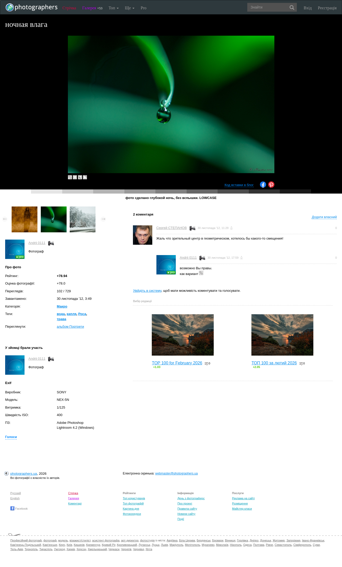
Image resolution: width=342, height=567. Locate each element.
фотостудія (147, 540)
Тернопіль (31, 549)
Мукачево (208, 544)
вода (61, 314)
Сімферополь (302, 544)
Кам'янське (50, 544)
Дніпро (254, 540)
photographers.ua (23, 474)
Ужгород (59, 549)
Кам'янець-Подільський (25, 544)
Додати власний (324, 217)
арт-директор (130, 540)
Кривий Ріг (108, 544)
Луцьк (156, 544)
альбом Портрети (70, 326)
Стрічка (69, 8)
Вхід (308, 8)
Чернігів (126, 549)
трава (61, 319)
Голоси (11, 437)
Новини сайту (186, 513)
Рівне (269, 544)
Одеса (247, 544)
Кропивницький (127, 544)
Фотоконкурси (132, 513)
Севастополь (283, 544)
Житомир (279, 540)
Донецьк (265, 540)
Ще (129, 8)
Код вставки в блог (239, 185)
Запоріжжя (293, 540)
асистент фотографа (106, 540)
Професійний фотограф (26, 540)
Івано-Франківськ (313, 540)
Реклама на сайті (243, 498)
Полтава (258, 544)
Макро (62, 306)
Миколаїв (222, 544)
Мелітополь (192, 544)
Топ (114, 8)
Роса (82, 314)
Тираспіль (45, 549)
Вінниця (230, 540)
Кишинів (79, 544)
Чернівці (138, 549)
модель (63, 540)
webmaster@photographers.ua (176, 473)
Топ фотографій (133, 503)
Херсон (81, 549)
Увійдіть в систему (147, 291)
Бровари (218, 540)
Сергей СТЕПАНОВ (171, 228)
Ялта (149, 549)
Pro (143, 8)
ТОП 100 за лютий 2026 (274, 363)
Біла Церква (187, 540)
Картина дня (131, 508)
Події (180, 518)
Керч (62, 544)
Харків (71, 549)
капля (71, 314)
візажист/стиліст (79, 540)
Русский (15, 493)
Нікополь (236, 544)
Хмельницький (97, 549)
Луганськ (144, 544)
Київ (69, 544)
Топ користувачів (134, 498)
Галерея (92, 8)
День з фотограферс (191, 498)
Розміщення (240, 503)
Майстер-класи (242, 508)
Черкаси (113, 549)
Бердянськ (204, 540)
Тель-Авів (16, 549)
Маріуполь (176, 544)
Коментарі (75, 503)
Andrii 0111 (36, 243)
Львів (164, 544)
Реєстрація (327, 8)
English (15, 498)
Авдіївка (172, 540)
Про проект (184, 503)
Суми (316, 544)
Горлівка (242, 540)
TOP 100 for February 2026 (177, 363)
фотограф (50, 540)
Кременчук (93, 544)
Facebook (19, 508)
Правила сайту (187, 508)
